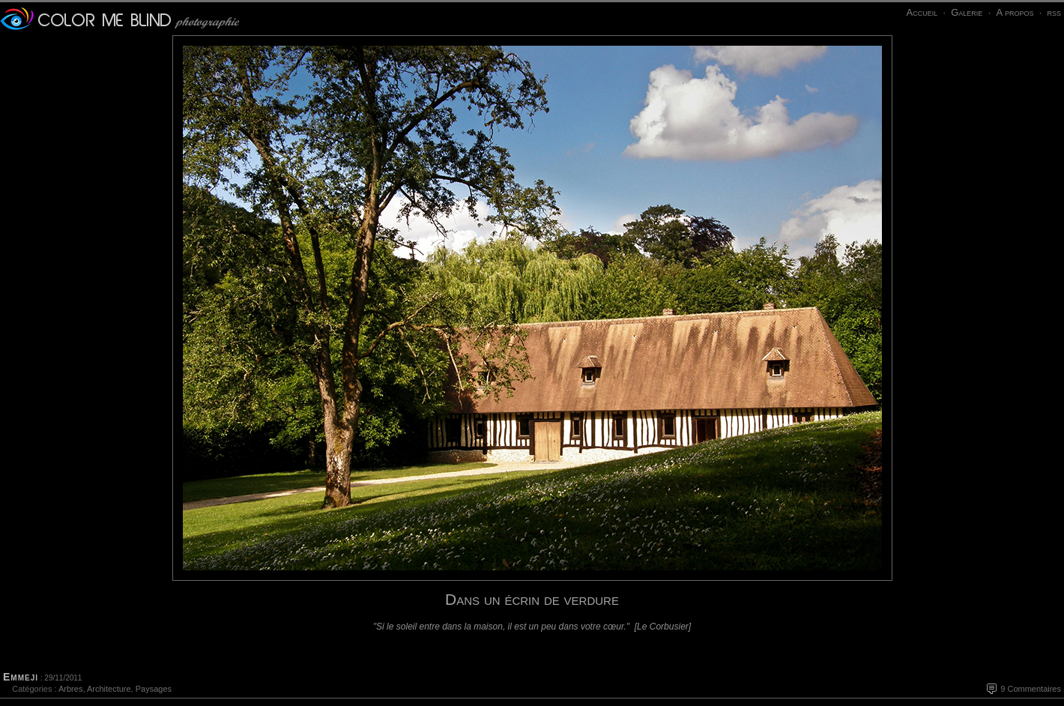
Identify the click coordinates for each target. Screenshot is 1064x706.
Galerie (966, 12)
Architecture (109, 688)
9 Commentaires (1030, 688)
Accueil (921, 12)
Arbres (70, 688)
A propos (1014, 12)
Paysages (154, 688)
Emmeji (20, 677)
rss (1054, 12)
